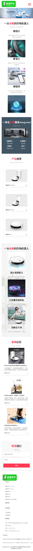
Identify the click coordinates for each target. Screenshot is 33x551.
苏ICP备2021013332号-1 (16, 548)
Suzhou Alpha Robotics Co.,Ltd (10, 542)
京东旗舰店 (8, 512)
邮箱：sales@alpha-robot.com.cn (12, 530)
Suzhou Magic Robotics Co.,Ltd (25, 542)
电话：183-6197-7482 (10, 528)
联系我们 (7, 518)
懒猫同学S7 (8, 496)
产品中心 (7, 482)
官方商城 (7, 508)
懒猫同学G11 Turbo (9, 486)
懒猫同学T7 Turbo (9, 489)
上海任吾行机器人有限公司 (24, 539)
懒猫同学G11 (8, 491)
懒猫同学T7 (8, 494)
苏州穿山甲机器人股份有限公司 (11, 539)
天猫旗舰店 (8, 515)
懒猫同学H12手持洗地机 (11, 499)
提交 (16, 465)
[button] (2, 13)
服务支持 (7, 502)
